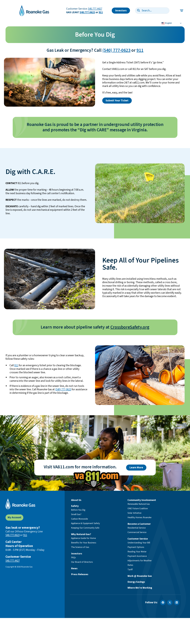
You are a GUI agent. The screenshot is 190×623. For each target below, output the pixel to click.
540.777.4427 (95, 9)
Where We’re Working (140, 587)
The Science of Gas (80, 547)
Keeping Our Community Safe (85, 527)
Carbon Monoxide (79, 518)
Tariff (130, 569)
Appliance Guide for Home (83, 538)
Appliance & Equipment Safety (85, 523)
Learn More (136, 467)
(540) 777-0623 (116, 50)
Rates (130, 565)
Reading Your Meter (137, 551)
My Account (14, 517)
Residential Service (137, 527)
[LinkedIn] (176, 602)
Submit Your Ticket (117, 100)
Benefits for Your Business (83, 542)
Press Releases (79, 574)
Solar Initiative (134, 513)
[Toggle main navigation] (181, 11)
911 (101, 12)
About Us (76, 500)
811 (16, 365)
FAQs (73, 557)
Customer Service (138, 538)
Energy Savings (136, 582)
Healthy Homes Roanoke (139, 517)
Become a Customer (139, 524)
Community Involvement (142, 500)
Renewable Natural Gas (139, 504)
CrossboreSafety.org (129, 327)
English (167, 23)
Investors (121, 10)
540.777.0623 (87, 12)
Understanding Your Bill (139, 542)
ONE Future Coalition (138, 508)
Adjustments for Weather (140, 560)
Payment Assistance (137, 556)
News (74, 568)
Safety (75, 506)
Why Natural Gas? (81, 534)
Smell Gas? (76, 514)
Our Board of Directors (82, 562)
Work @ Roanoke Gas (140, 576)
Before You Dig (78, 510)
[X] (169, 602)
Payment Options (136, 547)
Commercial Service (137, 532)
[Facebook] (162, 602)
